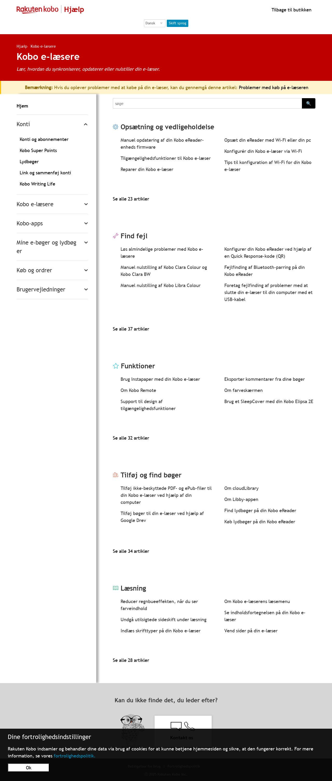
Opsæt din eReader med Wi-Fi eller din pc (267, 140)
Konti (23, 124)
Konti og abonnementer (44, 139)
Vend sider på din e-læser (251, 631)
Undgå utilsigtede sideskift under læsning (163, 619)
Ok (28, 768)
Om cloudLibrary (241, 488)
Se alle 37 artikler (131, 329)
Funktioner (138, 366)
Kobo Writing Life (37, 184)
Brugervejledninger (41, 289)
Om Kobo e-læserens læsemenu (257, 601)
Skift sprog (177, 23)
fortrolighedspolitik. (75, 756)
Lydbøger (29, 161)
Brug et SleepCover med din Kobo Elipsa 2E (268, 401)
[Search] (207, 103)
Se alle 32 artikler (131, 438)
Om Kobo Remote (138, 390)
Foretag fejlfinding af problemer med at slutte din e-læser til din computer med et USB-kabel (268, 292)
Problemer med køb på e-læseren (273, 87)
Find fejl (134, 236)
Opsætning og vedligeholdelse (167, 127)
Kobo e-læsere (35, 204)
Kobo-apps (30, 223)
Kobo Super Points (38, 150)
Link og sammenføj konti (45, 173)
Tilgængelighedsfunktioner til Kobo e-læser (166, 158)
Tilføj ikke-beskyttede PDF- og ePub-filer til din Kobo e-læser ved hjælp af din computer (166, 495)
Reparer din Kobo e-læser (147, 169)
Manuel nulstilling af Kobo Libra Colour (160, 285)
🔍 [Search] (308, 103)
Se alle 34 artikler (131, 551)
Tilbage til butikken (291, 10)
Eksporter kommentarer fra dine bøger (264, 379)
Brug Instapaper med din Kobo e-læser (160, 379)
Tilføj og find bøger (151, 475)
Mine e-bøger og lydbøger (46, 247)
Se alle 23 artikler (131, 199)
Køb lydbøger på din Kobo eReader (259, 522)
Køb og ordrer (34, 270)
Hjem (22, 106)
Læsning (133, 588)
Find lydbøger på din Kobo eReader (260, 510)
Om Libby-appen (241, 499)
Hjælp (22, 46)
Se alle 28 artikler (131, 660)
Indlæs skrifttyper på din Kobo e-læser (160, 631)
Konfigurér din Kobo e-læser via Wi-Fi (263, 151)
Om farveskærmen (243, 390)
